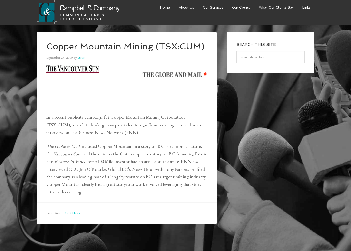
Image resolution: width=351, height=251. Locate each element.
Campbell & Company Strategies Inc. (79, 12)
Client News (71, 213)
